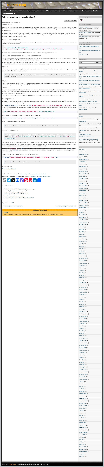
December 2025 (83, 154)
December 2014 (83, 372)
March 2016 (82, 335)
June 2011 (81, 454)
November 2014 (83, 374)
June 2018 (81, 270)
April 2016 (81, 333)
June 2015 (81, 357)
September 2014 (83, 379)
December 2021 (83, 202)
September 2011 (83, 451)
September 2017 (83, 292)
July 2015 (81, 355)
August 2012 (82, 434)
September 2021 (83, 207)
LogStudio (5, 10)
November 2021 (83, 205)
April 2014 (81, 388)
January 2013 (82, 425)
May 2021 (81, 210)
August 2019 (82, 241)
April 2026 (81, 152)
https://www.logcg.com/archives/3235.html (41, 176)
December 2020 (83, 222)
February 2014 (83, 393)
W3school (81, 127)
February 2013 (83, 422)
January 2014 (82, 396)
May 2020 (81, 231)
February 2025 (83, 166)
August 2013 (82, 408)
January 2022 (82, 200)
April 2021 (81, 212)
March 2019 (82, 253)
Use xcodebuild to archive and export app (16, 188)
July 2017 (81, 297)
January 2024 (82, 178)
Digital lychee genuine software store (88, 27)
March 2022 (82, 195)
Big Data (63, 10)
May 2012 (81, 439)
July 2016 (81, 326)
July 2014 (81, 381)
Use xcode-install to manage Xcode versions (16, 192)
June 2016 (81, 328)
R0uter (6, 212)
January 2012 (82, 449)
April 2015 (81, 362)
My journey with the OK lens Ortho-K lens (89, 74)
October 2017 (82, 289)
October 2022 (82, 188)
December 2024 (83, 171)
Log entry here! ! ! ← (84, 54)
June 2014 (81, 384)
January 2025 (82, 169)
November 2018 (83, 258)
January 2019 (82, 256)
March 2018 (82, 277)
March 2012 (82, 444)
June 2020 (81, 229)
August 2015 (82, 352)
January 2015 (82, 369)
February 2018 (83, 280)
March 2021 (82, 214)
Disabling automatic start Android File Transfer (17, 193)
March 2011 (82, 456)
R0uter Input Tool (83, 119)
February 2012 (83, 446)
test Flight (12, 202)
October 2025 (82, 156)
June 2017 (81, 299)
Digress (81, 116)
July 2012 (81, 437)
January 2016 (82, 340)
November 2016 (83, 316)
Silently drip (82, 130)
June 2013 (81, 413)
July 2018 (81, 268)
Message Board (86, 10)
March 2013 (82, 420)
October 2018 (82, 260)
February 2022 (83, 198)
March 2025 (82, 164)
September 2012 (83, 432)
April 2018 (81, 275)
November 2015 (83, 345)
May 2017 (81, 301)
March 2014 (82, 391)
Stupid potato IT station (85, 134)
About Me (95, 10)
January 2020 (82, 239)
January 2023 (82, 183)
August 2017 (82, 294)
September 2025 (83, 159)
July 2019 (81, 243)
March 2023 (82, 181)
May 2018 (81, 272)
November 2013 (83, 401)
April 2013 (81, 417)
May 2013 (81, 415)
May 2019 (81, 248)
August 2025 (82, 161)
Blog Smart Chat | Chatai (85, 32)
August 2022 (82, 193)
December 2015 (83, 343)
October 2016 (82, 318)
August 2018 (82, 265)
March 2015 (82, 364)
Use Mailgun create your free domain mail (66, 206)
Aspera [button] (4, 87)
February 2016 (83, 338)
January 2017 (82, 311)
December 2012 (83, 427)
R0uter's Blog (15, 5)
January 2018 (82, 282)
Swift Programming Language (86, 136)
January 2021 (82, 219)
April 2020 (81, 234)
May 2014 (81, 386)
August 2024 (82, 176)
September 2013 (83, 405)
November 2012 (83, 429)
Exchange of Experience (17, 10)
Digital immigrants (83, 123)
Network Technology (51, 10)
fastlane (7, 202)
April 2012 (81, 442)
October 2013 (82, 403)
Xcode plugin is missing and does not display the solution (20, 190)
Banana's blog (82, 121)
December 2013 (83, 398)
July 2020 (81, 227)
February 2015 (83, 367)
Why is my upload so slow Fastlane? (18, 17)
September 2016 (83, 321)
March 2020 (82, 236)
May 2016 (81, 330)
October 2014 (82, 376)
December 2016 (83, 314)
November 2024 (83, 173)
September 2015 (83, 350)
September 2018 (83, 263)
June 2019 (81, 246)
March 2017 (82, 306)
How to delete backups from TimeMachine (89, 84)
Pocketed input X (83, 36)
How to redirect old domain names (87, 99)
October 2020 (82, 224)
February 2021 (83, 217)
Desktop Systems (73, 10)
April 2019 (81, 251)
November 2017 (83, 287)
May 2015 (81, 359)
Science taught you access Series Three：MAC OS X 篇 (19, 197)
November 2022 (83, 185)
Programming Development (34, 10)
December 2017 (83, 285)
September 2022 (83, 190)
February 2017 (83, 309)
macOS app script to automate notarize (15, 195)
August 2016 (82, 323)
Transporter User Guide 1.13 (9, 168)
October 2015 (82, 347)
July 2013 (81, 410)
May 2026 (81, 149)
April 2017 (81, 304)
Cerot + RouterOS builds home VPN (88, 101)
